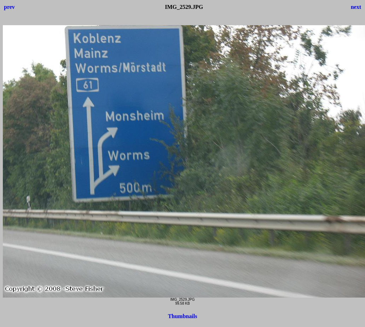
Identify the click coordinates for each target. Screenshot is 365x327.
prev (9, 7)
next (356, 7)
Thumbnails (182, 316)
